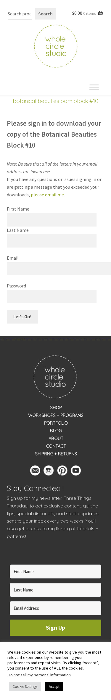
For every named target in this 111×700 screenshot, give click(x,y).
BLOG (56, 431)
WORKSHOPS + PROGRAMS (55, 415)
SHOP (56, 407)
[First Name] (56, 571)
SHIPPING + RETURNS (56, 454)
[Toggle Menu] (94, 87)
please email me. (48, 195)
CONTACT (56, 446)
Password (16, 286)
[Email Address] (56, 608)
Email (13, 258)
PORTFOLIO (56, 423)
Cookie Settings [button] (24, 686)
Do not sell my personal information (39, 675)
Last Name (18, 230)
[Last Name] (56, 590)
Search (45, 14)
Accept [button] (54, 686)
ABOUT (56, 438)
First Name (18, 209)
